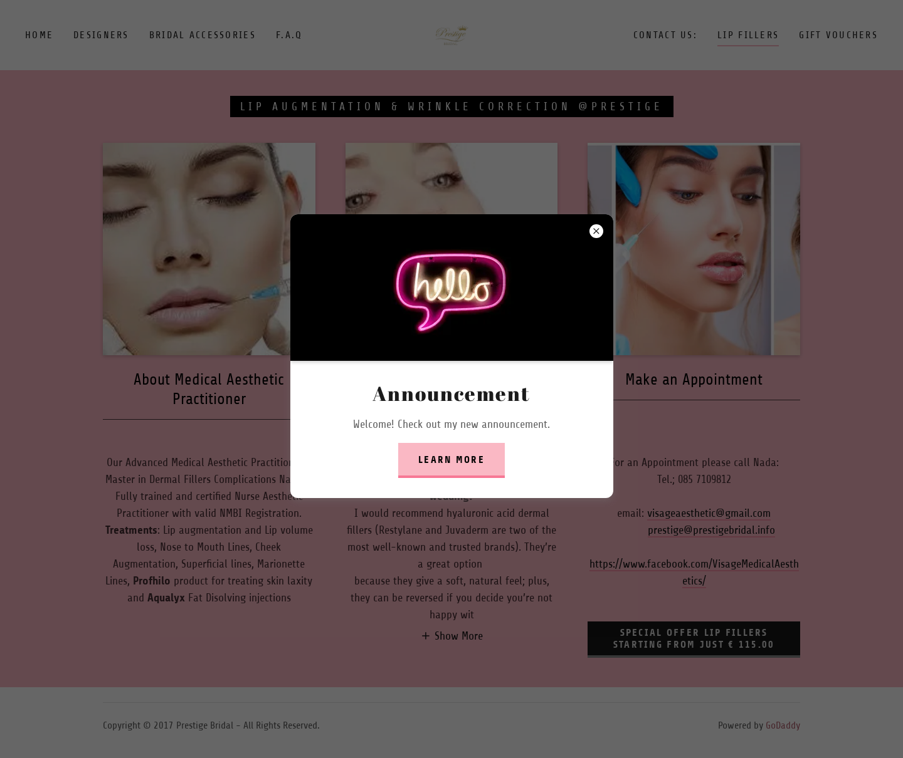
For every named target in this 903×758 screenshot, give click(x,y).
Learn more (451, 459)
